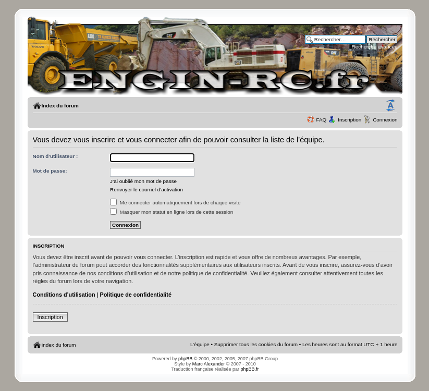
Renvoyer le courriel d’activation (146, 189)
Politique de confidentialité (135, 294)
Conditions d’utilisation (64, 294)
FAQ (321, 120)
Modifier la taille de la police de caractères (390, 106)
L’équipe (200, 344)
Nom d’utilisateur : (55, 156)
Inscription (349, 120)
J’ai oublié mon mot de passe (143, 181)
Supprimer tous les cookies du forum (256, 344)
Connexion (385, 120)
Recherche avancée (375, 47)
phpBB (185, 358)
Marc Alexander (208, 363)
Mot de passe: (50, 171)
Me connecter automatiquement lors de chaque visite (175, 202)
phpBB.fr (250, 369)
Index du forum (60, 105)
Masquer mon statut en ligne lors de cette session (171, 212)
